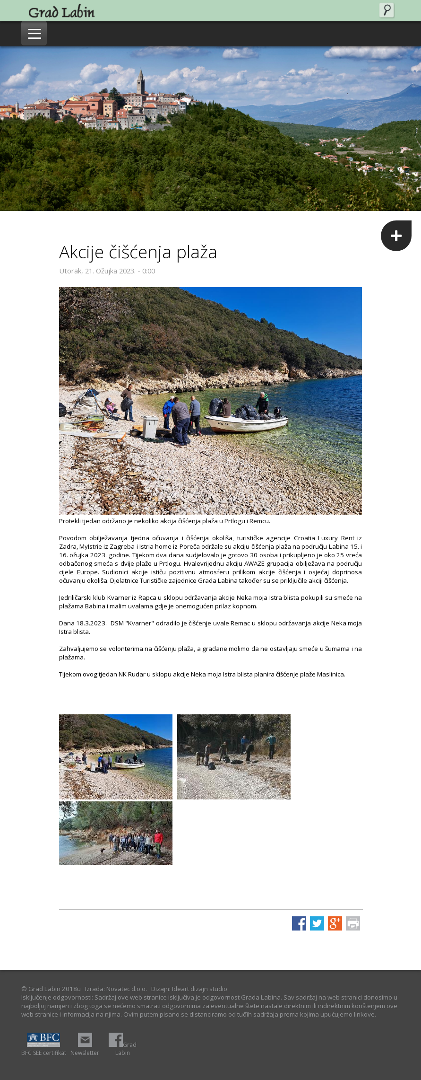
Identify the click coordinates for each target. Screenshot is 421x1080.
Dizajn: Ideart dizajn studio (189, 988)
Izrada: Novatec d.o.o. (116, 988)
